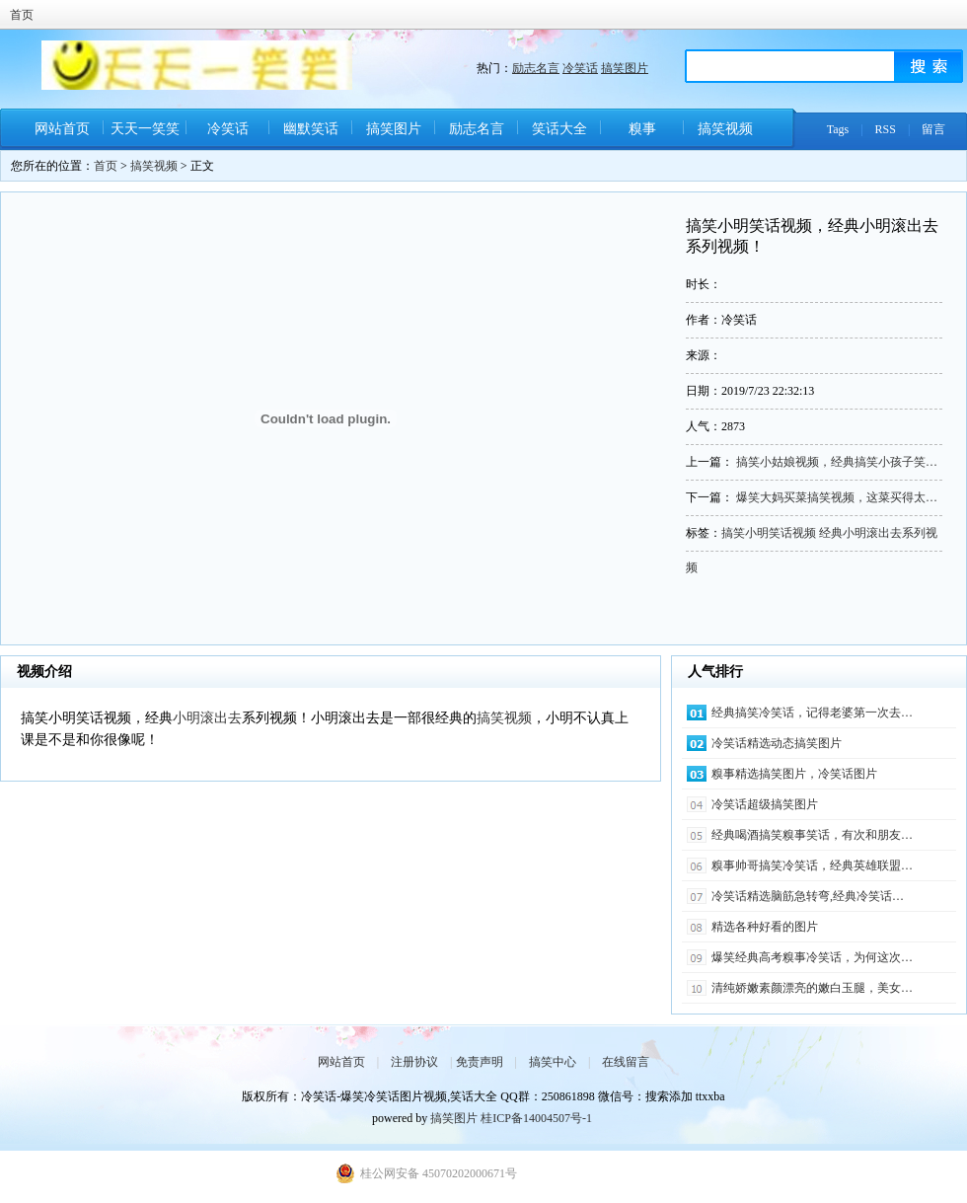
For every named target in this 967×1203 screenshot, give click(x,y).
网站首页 (62, 128)
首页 (22, 15)
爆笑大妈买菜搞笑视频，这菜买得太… (836, 497)
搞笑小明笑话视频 (768, 533)
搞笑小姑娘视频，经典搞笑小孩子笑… (836, 462)
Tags (838, 129)
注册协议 (414, 1062)
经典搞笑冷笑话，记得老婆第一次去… (812, 712)
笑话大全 (559, 128)
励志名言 (535, 68)
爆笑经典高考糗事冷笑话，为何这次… (812, 957)
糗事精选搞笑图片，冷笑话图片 (794, 774)
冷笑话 (580, 68)
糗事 (642, 128)
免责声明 (479, 1062)
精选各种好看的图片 (764, 927)
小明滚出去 (207, 718)
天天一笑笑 (145, 128)
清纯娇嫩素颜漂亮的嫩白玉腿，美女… (812, 988)
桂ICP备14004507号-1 (536, 1118)
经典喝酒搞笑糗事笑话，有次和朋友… (812, 835)
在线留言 (625, 1062)
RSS (885, 129)
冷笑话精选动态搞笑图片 (776, 743)
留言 (933, 129)
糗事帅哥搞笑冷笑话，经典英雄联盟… (812, 865)
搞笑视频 (725, 128)
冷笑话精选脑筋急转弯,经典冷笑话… (807, 896)
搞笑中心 (552, 1062)
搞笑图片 (624, 68)
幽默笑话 (310, 128)
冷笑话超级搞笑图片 (764, 804)
